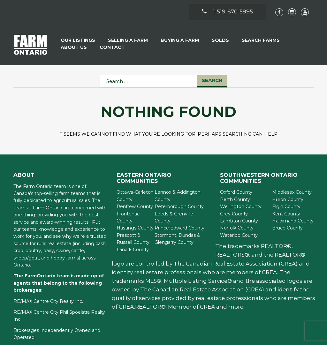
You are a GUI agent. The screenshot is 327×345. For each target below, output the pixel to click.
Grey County (234, 214)
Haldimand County (293, 221)
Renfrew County (135, 206)
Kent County (286, 214)
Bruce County (287, 228)
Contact (112, 47)
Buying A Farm (180, 40)
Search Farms (261, 40)
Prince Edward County (179, 228)
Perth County (235, 199)
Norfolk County (237, 228)
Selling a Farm (128, 40)
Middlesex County (292, 192)
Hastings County (135, 228)
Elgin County (286, 206)
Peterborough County (179, 206)
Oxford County (236, 192)
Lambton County (239, 221)
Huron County (287, 199)
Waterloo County (239, 235)
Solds (220, 40)
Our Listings (78, 40)
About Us (74, 47)
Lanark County (133, 249)
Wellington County (241, 206)
